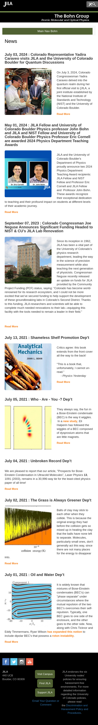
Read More (63, 114)
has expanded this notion (64, 631)
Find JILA (45, 683)
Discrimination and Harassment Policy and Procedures (74, 709)
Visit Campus (45, 674)
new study (70, 421)
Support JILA (45, 692)
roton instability (63, 635)
